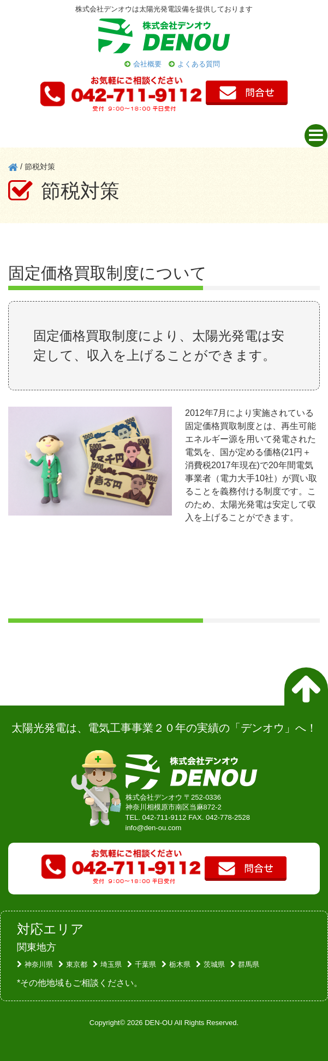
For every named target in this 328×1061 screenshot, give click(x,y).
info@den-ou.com (154, 828)
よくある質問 (198, 64)
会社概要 (147, 64)
